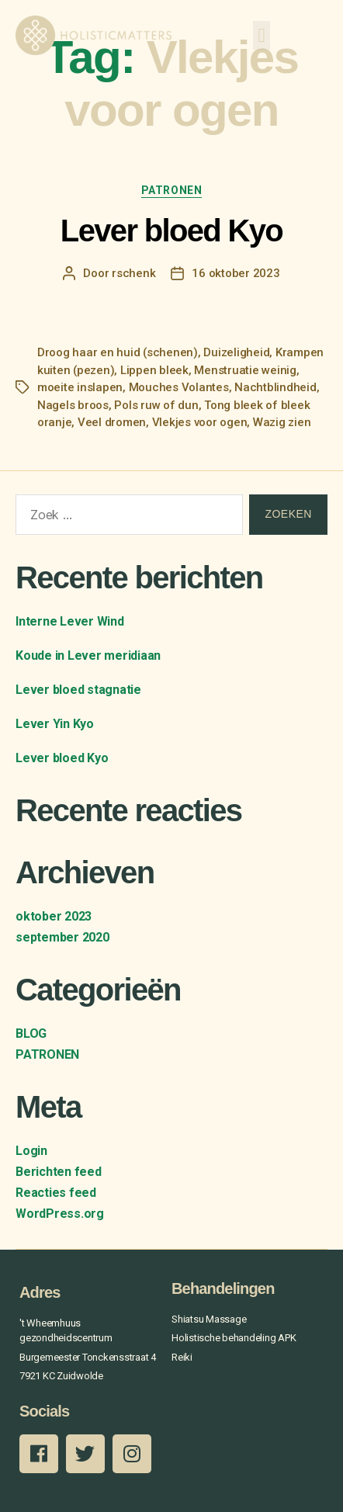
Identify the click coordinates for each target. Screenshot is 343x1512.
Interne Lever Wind (70, 621)
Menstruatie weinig (245, 370)
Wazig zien (281, 422)
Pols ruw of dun (156, 405)
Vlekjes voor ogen (200, 422)
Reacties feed (56, 1192)
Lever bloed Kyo (171, 230)
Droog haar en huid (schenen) (117, 352)
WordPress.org (60, 1213)
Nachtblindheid (275, 387)
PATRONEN (171, 190)
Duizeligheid (236, 352)
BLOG (31, 1033)
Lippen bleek (154, 370)
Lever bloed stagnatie (78, 689)
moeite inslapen (80, 387)
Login (31, 1150)
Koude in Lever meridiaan (88, 655)
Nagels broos (73, 405)
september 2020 (62, 937)
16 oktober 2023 (235, 273)
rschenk (133, 273)
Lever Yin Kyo (55, 723)
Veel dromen (112, 422)
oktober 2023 (54, 916)
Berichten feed (59, 1171)
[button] (261, 35)
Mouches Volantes (179, 387)
